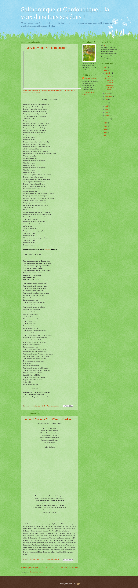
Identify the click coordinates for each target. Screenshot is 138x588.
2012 (105, 132)
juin (106, 103)
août (106, 100)
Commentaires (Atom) (36, 572)
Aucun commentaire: (53, 406)
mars (107, 112)
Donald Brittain (56, 90)
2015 (105, 123)
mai (106, 106)
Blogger (77, 584)
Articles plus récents (29, 567)
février (107, 115)
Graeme (47, 249)
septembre (108, 96)
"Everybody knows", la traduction (45, 47)
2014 (105, 126)
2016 (105, 70)
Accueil (49, 567)
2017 (105, 67)
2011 (105, 136)
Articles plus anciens (69, 567)
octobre (107, 93)
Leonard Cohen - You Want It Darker (47, 419)
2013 (105, 129)
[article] (49, 539)
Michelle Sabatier (90, 78)
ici (105, 45)
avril (107, 109)
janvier (107, 119)
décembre (108, 73)
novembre (108, 76)
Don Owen (66, 90)
